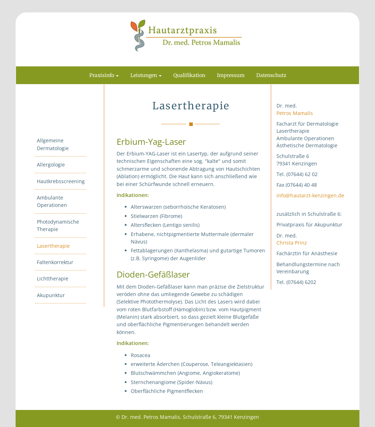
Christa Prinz (291, 242)
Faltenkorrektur (55, 262)
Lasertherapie (53, 245)
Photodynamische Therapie (58, 225)
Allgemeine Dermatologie (53, 144)
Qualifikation (189, 75)
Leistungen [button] (146, 75)
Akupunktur (51, 295)
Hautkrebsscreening (61, 181)
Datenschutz (271, 75)
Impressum (231, 75)
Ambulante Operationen (52, 201)
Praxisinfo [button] (104, 75)
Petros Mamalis (294, 113)
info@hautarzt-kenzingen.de (310, 195)
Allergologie (51, 164)
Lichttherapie (52, 278)
